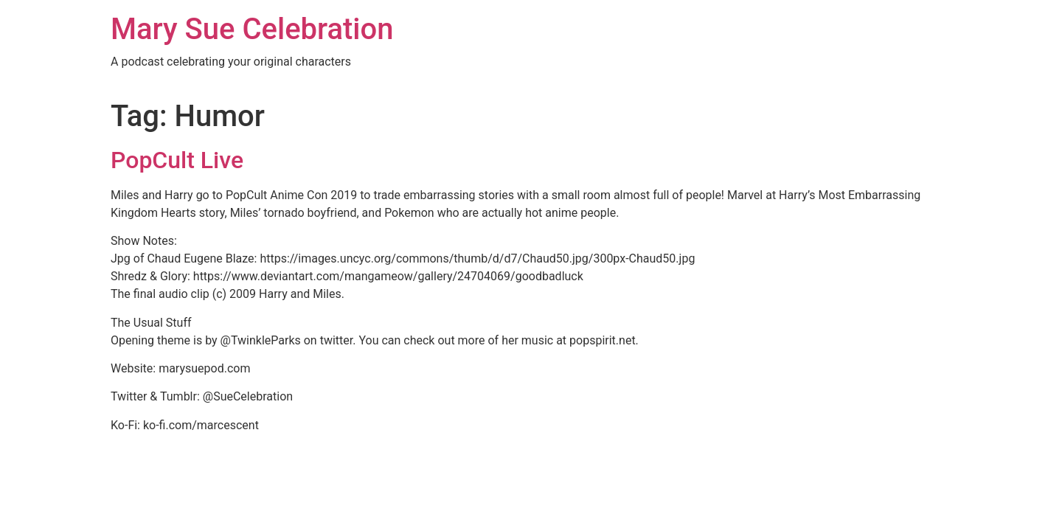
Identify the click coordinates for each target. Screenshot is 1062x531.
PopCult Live (177, 160)
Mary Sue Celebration (252, 29)
